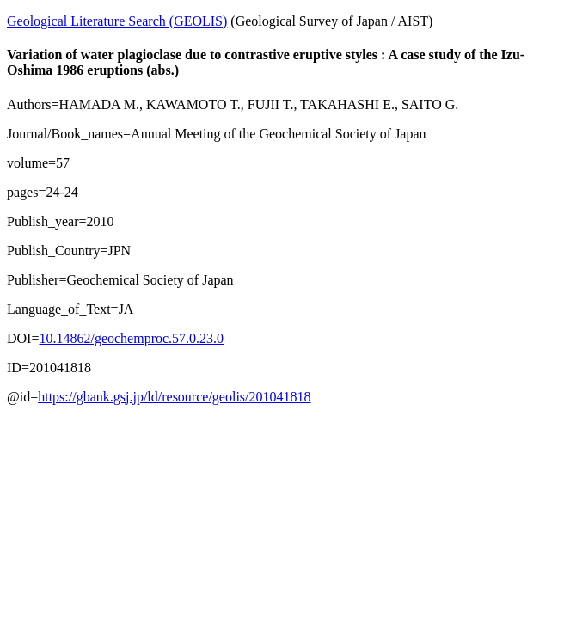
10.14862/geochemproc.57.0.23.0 (131, 338)
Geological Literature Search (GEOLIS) (117, 21)
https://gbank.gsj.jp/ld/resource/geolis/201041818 (174, 396)
